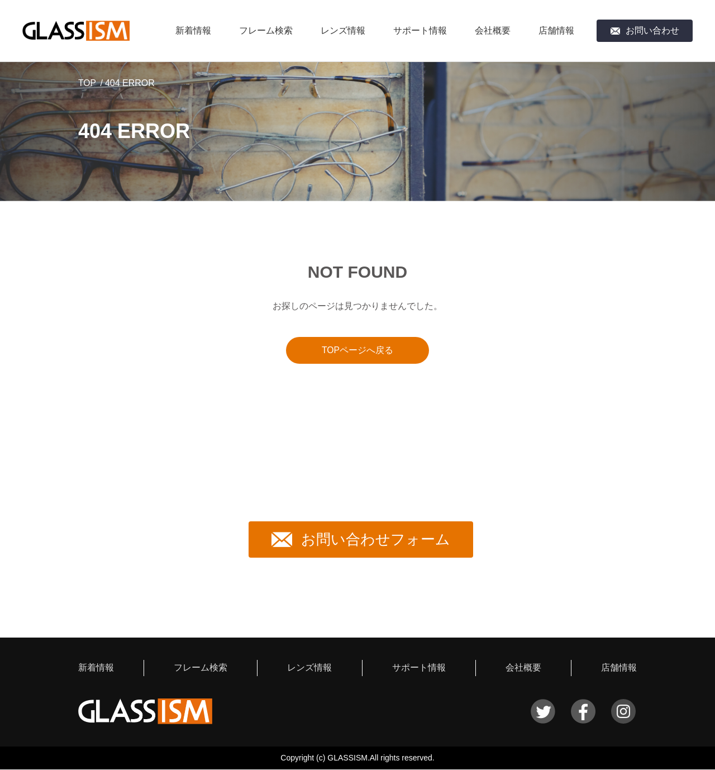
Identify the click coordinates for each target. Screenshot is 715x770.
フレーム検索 (266, 30)
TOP (87, 83)
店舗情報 (556, 30)
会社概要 (493, 30)
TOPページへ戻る (358, 350)
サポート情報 (420, 30)
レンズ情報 (343, 30)
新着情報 (193, 30)
